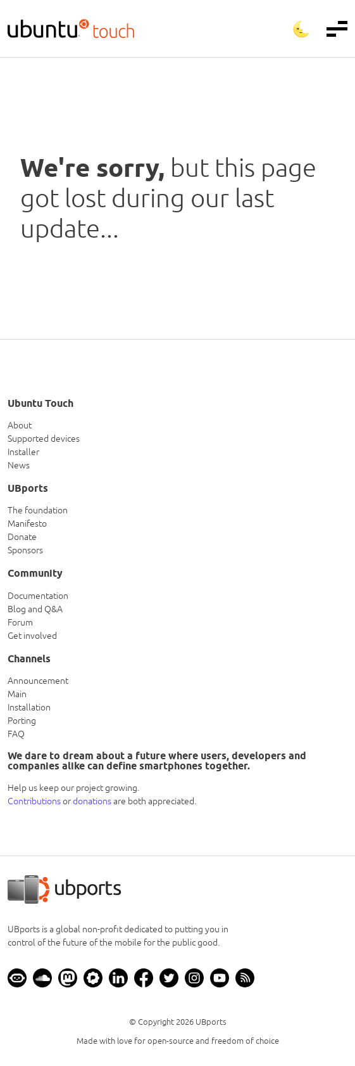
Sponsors (25, 550)
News (19, 465)
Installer (23, 452)
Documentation (38, 596)
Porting (22, 721)
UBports (211, 1022)
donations (92, 801)
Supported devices (44, 438)
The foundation (38, 510)
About (20, 425)
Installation (29, 707)
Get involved (32, 636)
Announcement (38, 681)
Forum (20, 622)
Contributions (34, 801)
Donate (22, 537)
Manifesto (27, 523)
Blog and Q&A (35, 609)
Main (17, 694)
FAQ (16, 734)
